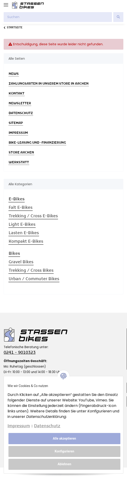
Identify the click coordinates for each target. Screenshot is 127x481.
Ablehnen (64, 464)
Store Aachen (21, 152)
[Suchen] (58, 17)
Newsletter (20, 103)
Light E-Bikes (22, 224)
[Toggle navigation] (6, 3)
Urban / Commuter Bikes (34, 279)
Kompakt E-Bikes (26, 241)
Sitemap (16, 123)
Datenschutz (21, 113)
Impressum (18, 133)
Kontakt (16, 93)
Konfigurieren (64, 451)
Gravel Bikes (21, 262)
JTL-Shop (71, 474)
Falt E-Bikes (20, 207)
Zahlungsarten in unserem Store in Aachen (49, 84)
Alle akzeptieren (64, 438)
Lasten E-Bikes (24, 233)
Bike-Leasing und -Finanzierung (37, 143)
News (14, 74)
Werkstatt (19, 162)
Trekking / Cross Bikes (31, 270)
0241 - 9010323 (20, 352)
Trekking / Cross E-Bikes (33, 216)
